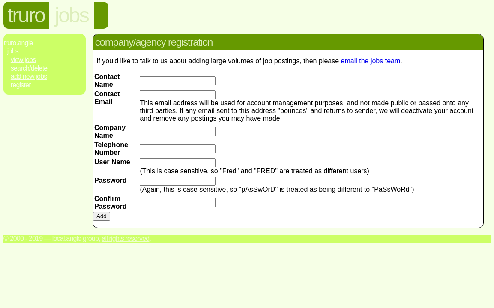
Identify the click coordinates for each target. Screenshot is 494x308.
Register (21, 85)
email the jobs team (371, 61)
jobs (71, 15)
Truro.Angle (18, 43)
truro (26, 15)
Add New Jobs (29, 76)
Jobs (12, 51)
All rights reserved (125, 238)
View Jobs (23, 59)
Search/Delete (29, 68)
